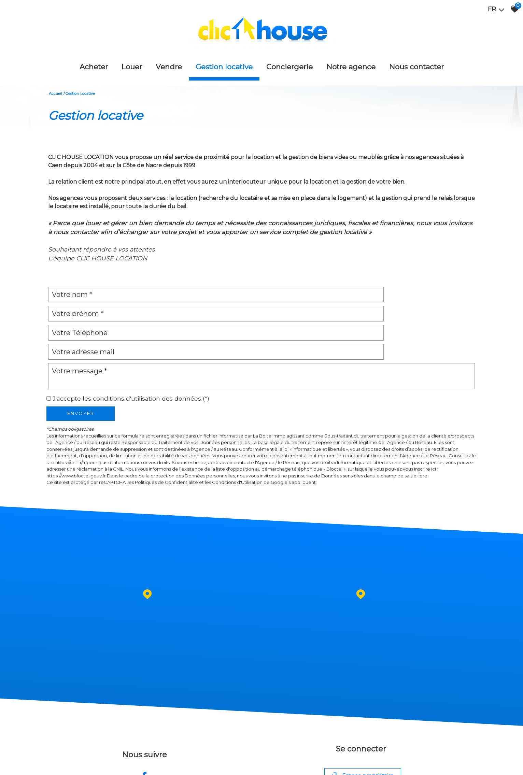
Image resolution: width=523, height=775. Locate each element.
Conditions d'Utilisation (237, 429)
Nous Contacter (416, 57)
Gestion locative (224, 57)
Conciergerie (289, 57)
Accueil (55, 78)
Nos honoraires (113, 763)
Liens (134, 763)
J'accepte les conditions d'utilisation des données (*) (131, 345)
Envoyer (80, 360)
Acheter (94, 57)
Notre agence (351, 57)
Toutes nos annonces (173, 763)
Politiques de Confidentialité (166, 429)
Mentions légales (83, 763)
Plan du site (55, 763)
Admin (146, 763)
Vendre (169, 57)
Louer (132, 57)
